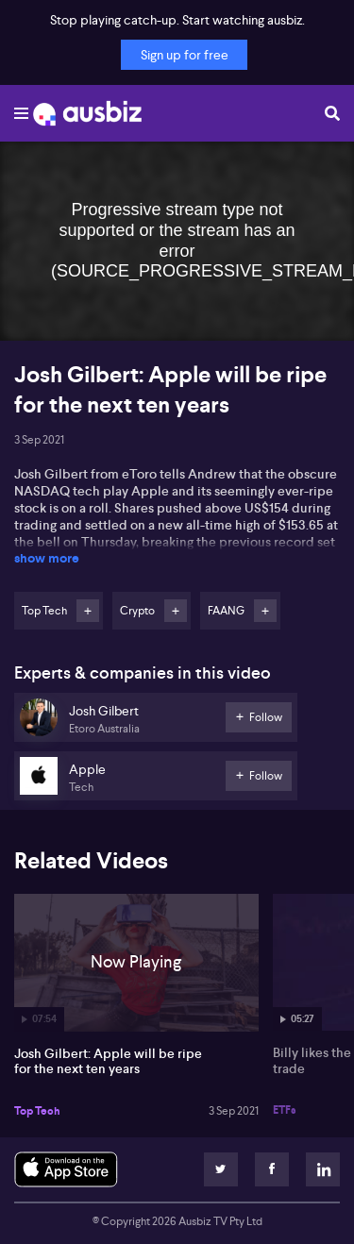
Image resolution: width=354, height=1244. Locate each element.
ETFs (284, 1110)
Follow (87, 610)
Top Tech (37, 1110)
